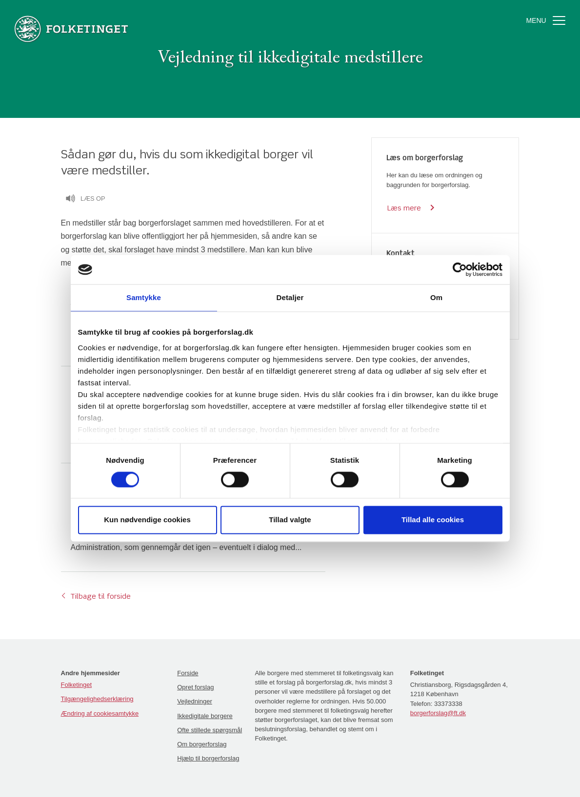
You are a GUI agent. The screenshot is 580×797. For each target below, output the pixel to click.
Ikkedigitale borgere (204, 716)
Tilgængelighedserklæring (97, 698)
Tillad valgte (290, 520)
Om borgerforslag (201, 744)
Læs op (85, 200)
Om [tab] (436, 297)
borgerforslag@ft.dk (438, 713)
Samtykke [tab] (143, 297)
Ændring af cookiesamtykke (100, 713)
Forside (187, 673)
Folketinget (76, 684)
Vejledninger (194, 701)
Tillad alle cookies (432, 520)
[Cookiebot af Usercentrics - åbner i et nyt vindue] (459, 269)
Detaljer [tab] (290, 297)
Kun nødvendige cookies (147, 520)
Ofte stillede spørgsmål (209, 730)
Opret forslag (195, 687)
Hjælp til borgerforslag (208, 758)
